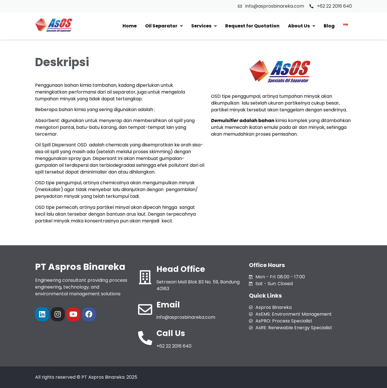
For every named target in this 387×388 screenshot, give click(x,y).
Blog (329, 26)
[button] (164, 25)
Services (204, 26)
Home (129, 26)
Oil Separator (164, 26)
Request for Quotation (252, 26)
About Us (301, 26)
